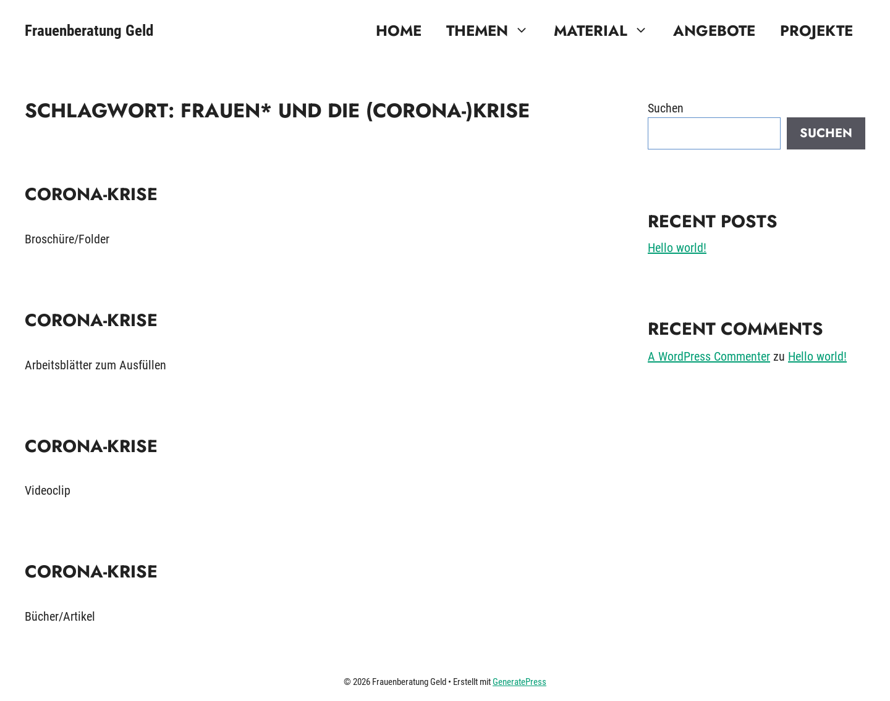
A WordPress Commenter (709, 356)
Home (399, 30)
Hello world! (677, 247)
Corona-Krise (91, 194)
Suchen (666, 108)
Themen (493, 30)
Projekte (816, 30)
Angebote (714, 30)
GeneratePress (519, 681)
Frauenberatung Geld (89, 31)
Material (607, 30)
